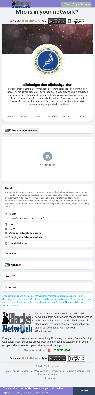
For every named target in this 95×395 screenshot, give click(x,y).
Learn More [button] (41, 392)
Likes (8, 276)
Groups (9, 287)
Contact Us (26, 371)
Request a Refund (75, 371)
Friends (14, 265)
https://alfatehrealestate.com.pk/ (26, 218)
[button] (76, 4)
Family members (28, 130)
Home (8, 371)
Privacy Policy (41, 371)
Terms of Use (57, 371)
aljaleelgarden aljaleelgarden (47, 84)
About (16, 371)
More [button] (54, 374)
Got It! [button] (84, 390)
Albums (9, 253)
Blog (88, 371)
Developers (43, 374)
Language (50, 378)
